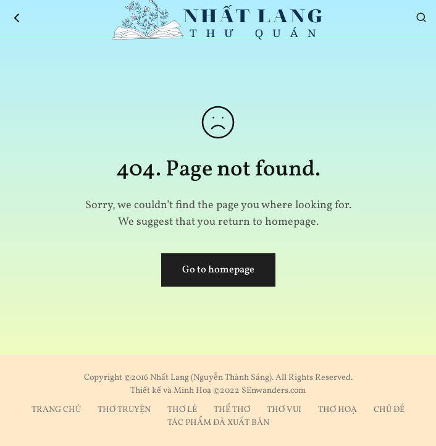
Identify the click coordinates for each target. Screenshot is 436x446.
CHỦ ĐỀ (389, 410)
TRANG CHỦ (56, 410)
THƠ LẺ (182, 410)
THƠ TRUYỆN (124, 410)
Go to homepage (218, 270)
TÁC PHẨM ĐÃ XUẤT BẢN (218, 423)
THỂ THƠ (232, 410)
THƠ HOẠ (337, 410)
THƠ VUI (284, 410)
